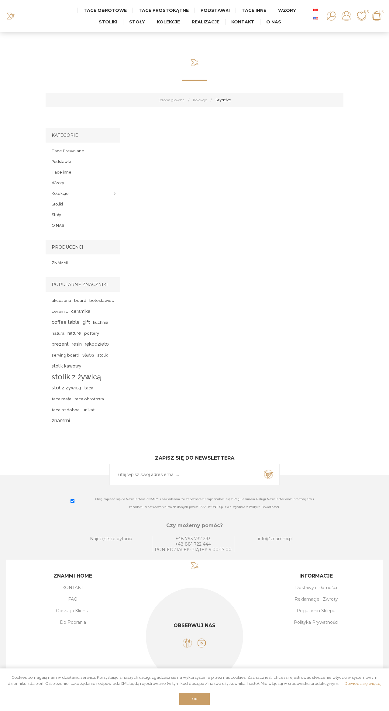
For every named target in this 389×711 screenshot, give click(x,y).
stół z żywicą (66, 388)
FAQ (72, 599)
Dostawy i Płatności (316, 587)
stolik (102, 355)
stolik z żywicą (76, 376)
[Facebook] (187, 643)
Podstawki (61, 161)
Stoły (56, 214)
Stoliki (57, 204)
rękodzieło (97, 344)
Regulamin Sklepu (316, 610)
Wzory (58, 183)
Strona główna (171, 100)
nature (74, 333)
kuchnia (100, 322)
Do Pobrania (73, 622)
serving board (65, 355)
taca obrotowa (89, 398)
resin (77, 344)
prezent (60, 344)
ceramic (60, 311)
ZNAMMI (60, 263)
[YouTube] (201, 643)
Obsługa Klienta (73, 610)
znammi (61, 420)
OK (195, 699)
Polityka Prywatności (316, 622)
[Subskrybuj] (184, 474)
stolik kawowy (66, 365)
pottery (91, 333)
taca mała (61, 398)
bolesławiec (101, 300)
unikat (89, 409)
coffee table (66, 322)
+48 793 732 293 (193, 538)
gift (86, 322)
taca (88, 387)
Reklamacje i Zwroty (316, 599)
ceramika (80, 311)
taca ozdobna (66, 409)
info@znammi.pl (275, 538)
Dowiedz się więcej (363, 683)
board (80, 300)
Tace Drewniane (68, 151)
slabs (88, 355)
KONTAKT (72, 587)
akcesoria (61, 300)
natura (58, 333)
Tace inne (61, 172)
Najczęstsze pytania (111, 538)
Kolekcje (60, 193)
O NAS (58, 225)
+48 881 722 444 (193, 544)
